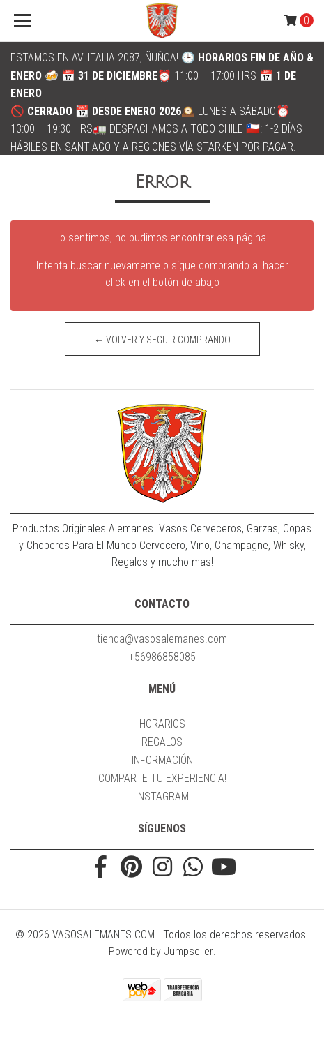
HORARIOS (162, 724)
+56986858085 (162, 657)
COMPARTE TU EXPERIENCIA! (162, 778)
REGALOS (162, 742)
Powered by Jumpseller (161, 951)
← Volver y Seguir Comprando (162, 339)
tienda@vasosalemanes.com (162, 638)
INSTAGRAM (162, 796)
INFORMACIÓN (162, 760)
